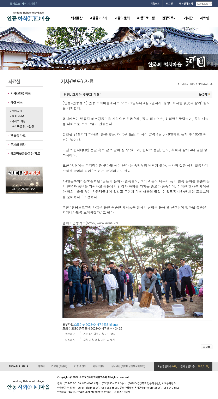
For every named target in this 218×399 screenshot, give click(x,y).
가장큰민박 (98, 366)
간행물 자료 (18, 135)
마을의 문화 (122, 18)
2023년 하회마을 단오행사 (99, 334)
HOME (183, 84)
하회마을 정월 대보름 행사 (99, 340)
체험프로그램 (146, 18)
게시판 (188, 18)
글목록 (206, 347)
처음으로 (154, 3)
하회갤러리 (18, 116)
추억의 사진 (18, 121)
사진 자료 (16, 102)
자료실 (204, 18)
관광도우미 (169, 18)
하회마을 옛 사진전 (23, 126)
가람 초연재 (80, 366)
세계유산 (76, 18)
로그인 (169, 3)
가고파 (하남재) (59, 366)
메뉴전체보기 (186, 3)
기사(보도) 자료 (20, 93)
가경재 (41, 366)
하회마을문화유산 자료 (25, 153)
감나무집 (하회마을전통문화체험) (128, 366)
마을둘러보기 (98, 18)
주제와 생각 (18, 144)
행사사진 (17, 111)
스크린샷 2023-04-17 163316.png (96, 324)
